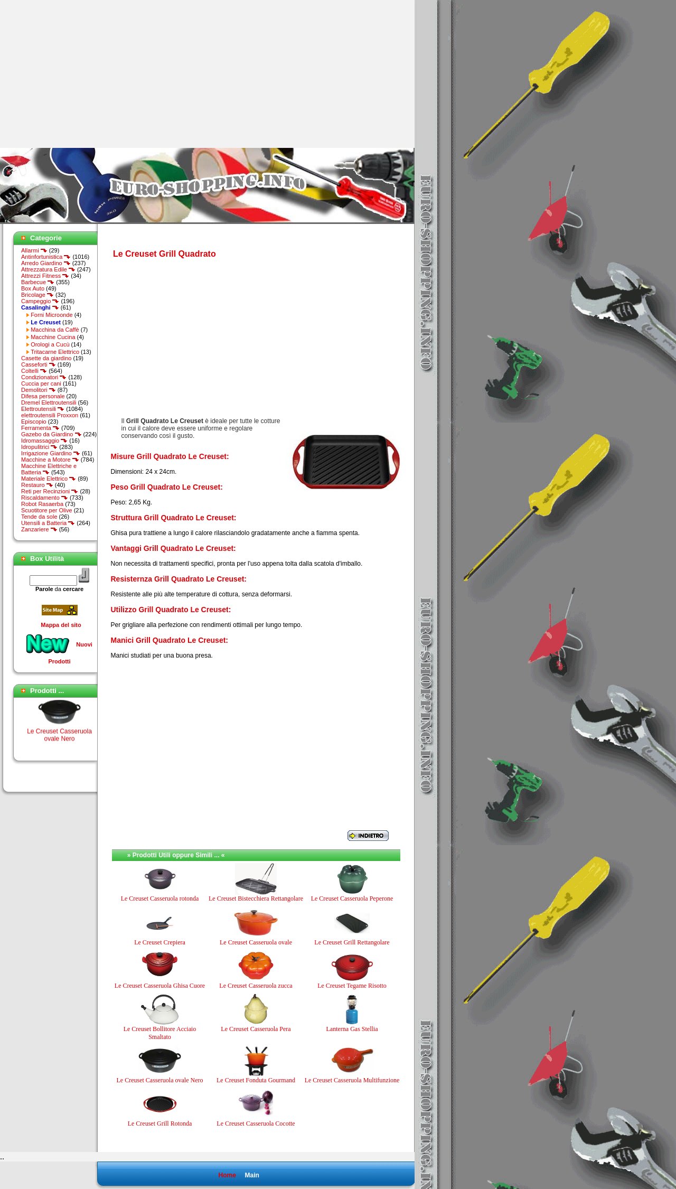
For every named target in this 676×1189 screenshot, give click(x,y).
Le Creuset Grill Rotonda (160, 1123)
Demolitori (38, 390)
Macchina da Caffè (55, 329)
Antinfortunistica (46, 257)
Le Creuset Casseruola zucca (255, 985)
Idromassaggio (44, 440)
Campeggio (40, 301)
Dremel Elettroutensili (49, 402)
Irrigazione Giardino (50, 453)
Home (227, 1175)
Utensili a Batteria (48, 523)
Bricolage (37, 295)
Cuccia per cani (41, 383)
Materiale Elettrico (48, 478)
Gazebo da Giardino (51, 434)
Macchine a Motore (50, 459)
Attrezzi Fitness (45, 276)
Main (252, 1175)
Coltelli (34, 371)
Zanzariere (39, 529)
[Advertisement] (88, 74)
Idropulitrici (39, 447)
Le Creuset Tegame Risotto (352, 985)
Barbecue (37, 282)
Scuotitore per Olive (46, 510)
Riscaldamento (44, 497)
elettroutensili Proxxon (49, 415)
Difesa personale (43, 396)
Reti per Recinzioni (49, 491)
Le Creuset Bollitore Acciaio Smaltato (160, 1032)
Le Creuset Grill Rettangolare (351, 942)
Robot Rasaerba (42, 504)
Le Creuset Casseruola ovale (256, 942)
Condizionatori (44, 377)
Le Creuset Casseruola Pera (255, 1029)
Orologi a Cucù (50, 344)
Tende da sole (39, 516)
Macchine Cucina (53, 337)
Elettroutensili (42, 409)
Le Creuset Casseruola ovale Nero (59, 738)
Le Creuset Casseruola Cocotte (256, 1123)
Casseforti (38, 364)
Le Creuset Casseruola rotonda (160, 898)
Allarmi (34, 250)
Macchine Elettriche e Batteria (49, 469)
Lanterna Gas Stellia (352, 1029)
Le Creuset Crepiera (159, 942)
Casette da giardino (46, 358)
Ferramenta (40, 428)
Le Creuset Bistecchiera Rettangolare (256, 898)
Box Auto (32, 288)
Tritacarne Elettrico (55, 352)
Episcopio (33, 421)
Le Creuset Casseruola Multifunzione (352, 1080)
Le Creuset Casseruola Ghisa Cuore (160, 985)
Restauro (37, 485)
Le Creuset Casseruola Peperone (352, 898)
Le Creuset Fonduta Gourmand (256, 1080)
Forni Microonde (51, 315)
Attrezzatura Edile (48, 269)
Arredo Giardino (46, 263)
